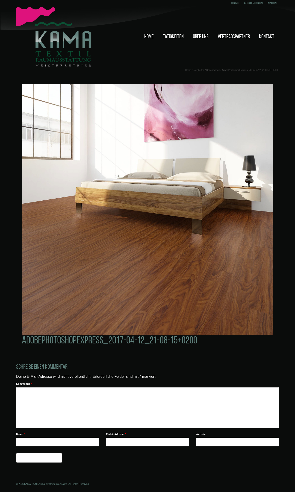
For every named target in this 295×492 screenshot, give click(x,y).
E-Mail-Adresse (116, 434)
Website (201, 434)
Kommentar (24, 383)
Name (20, 434)
